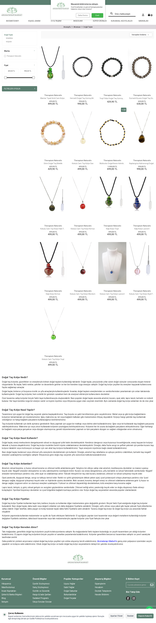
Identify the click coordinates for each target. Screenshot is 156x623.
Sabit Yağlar (69, 587)
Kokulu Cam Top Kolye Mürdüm (82, 294)
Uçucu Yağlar (69, 583)
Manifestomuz (8, 587)
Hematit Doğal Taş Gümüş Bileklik (82, 98)
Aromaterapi (12, 21)
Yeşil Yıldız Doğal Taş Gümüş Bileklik (112, 98)
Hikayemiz (6, 583)
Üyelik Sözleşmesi (41, 583)
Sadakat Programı (41, 598)
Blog (4, 598)
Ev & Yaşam (56, 21)
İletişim (5, 602)
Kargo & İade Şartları (42, 594)
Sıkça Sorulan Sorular (42, 602)
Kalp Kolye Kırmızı (53, 294)
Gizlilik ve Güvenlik (41, 591)
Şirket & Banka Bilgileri (12, 594)
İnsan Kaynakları (9, 591)
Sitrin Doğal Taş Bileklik (53, 163)
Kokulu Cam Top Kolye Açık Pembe (142, 294)
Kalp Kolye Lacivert (142, 229)
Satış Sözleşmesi (41, 587)
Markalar (143, 21)
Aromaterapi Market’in (107, 541)
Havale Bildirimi (102, 594)
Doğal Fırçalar (70, 598)
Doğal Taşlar (8, 35)
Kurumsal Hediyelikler (121, 21)
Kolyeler (9, 42)
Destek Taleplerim (103, 591)
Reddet (130, 616)
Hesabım (99, 587)
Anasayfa (67, 27)
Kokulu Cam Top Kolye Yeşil (53, 359)
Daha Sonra (83, 15)
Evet (97, 15)
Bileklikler (9, 38)
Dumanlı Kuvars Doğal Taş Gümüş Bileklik (142, 98)
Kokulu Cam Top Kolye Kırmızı (83, 229)
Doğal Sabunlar (70, 591)
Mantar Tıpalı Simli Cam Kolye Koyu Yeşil (53, 98)
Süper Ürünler (100, 21)
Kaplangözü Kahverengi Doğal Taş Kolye (142, 163)
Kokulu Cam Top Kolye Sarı (83, 163)
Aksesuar (78, 21)
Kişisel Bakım (34, 21)
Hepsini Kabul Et (145, 616)
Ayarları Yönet (116, 616)
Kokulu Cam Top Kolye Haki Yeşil (53, 229)
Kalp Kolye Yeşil (112, 229)
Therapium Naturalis (12, 56)
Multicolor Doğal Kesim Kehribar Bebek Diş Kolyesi (112, 163)
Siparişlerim (100, 583)
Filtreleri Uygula (19, 89)
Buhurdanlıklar (70, 594)
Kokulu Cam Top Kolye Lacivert (112, 294)
